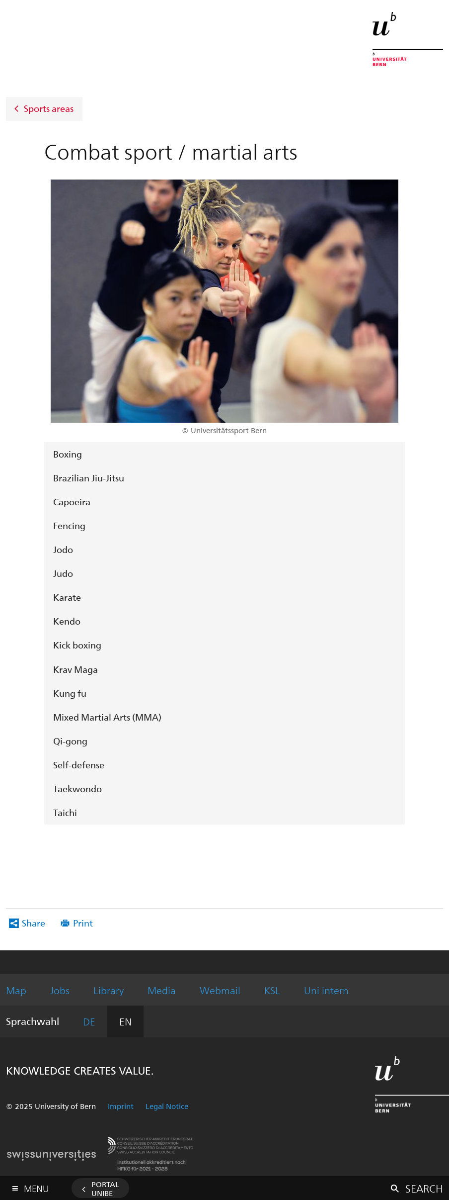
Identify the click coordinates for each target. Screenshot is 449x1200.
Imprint (121, 1106)
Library (108, 990)
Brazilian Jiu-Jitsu (88, 477)
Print (83, 923)
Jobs (60, 990)
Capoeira (71, 501)
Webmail (220, 990)
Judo (63, 573)
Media (162, 990)
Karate (67, 597)
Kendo (66, 621)
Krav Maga (75, 669)
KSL (272, 990)
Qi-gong (70, 741)
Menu (36, 1186)
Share (33, 923)
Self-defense (78, 764)
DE (89, 1021)
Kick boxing (77, 645)
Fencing (69, 525)
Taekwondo (77, 788)
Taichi (65, 812)
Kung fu (69, 693)
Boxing (67, 454)
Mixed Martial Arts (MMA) (107, 717)
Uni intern (326, 990)
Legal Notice (167, 1106)
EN (125, 1021)
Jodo (63, 549)
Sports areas (49, 107)
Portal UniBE (105, 1188)
